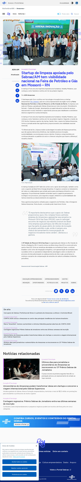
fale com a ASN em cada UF (51, 302)
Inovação (26, 282)
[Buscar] (74, 14)
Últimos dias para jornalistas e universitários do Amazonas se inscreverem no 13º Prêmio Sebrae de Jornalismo (59, 366)
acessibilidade (64, 3)
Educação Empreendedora (32, 279)
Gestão (65, 279)
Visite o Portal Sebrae (60, 470)
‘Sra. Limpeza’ (34, 102)
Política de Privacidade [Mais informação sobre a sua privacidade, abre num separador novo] (19, 457)
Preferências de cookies (19, 474)
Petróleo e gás (52, 282)
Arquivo (73, 462)
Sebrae (73, 282)
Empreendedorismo (52, 279)
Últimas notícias (43, 451)
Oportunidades (38, 282)
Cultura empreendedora (52, 462)
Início (14, 14)
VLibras (77, 3)
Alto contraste (72, 3)
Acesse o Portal (21, 424)
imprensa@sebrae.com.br (68, 300)
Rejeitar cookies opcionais (19, 468)
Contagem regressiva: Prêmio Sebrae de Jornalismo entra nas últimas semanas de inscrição (39, 402)
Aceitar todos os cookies (19, 462)
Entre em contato (60, 451)
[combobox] (21, 8)
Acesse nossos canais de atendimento (58, 299)
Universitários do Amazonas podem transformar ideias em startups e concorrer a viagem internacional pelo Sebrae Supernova (40, 387)
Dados (65, 462)
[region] (19, 462)
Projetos (64, 282)
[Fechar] (36, 446)
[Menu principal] (3, 13)
